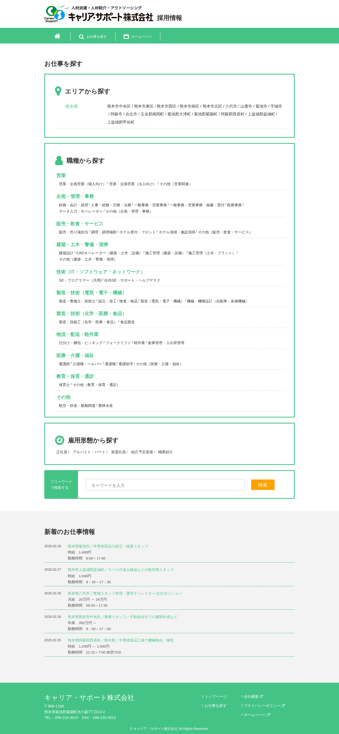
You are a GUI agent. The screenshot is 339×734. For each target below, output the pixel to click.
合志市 (131, 114)
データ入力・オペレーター (81, 211)
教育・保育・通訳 (75, 376)
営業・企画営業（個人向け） (82, 184)
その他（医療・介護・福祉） (159, 364)
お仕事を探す (216, 706)
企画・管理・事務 (75, 196)
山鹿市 (246, 106)
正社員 (61, 452)
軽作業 (139, 343)
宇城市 (276, 106)
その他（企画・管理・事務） (129, 211)
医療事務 (234, 205)
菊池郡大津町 (179, 114)
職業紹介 (165, 452)
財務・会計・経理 (73, 205)
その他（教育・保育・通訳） (96, 385)
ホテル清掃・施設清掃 (177, 232)
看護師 (64, 364)
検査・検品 (128, 301)
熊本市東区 (144, 106)
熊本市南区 (189, 106)
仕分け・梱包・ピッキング (81, 343)
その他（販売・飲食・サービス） (225, 232)
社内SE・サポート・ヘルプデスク (132, 280)
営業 (61, 175)
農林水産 (105, 405)
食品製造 (127, 322)
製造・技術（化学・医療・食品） (91, 313)
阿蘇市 (116, 114)
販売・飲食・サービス (79, 223)
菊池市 (261, 106)
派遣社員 (118, 452)
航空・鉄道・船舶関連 (77, 405)
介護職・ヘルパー (87, 364)
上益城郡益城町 (261, 114)
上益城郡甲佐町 (121, 122)
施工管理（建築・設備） (165, 253)
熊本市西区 (166, 106)
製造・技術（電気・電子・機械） (91, 292)
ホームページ (257, 715)
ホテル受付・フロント (137, 232)
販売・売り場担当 (73, 232)
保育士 (64, 385)
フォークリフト (118, 343)
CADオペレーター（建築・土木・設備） (109, 253)
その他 (63, 397)
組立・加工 (107, 301)
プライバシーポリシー (264, 706)
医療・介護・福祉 (75, 355)
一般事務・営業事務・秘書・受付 (197, 205)
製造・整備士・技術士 (77, 301)
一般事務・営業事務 (150, 205)
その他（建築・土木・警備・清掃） (88, 259)
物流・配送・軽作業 (77, 334)
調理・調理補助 (104, 232)
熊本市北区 (212, 106)
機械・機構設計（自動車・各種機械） (218, 301)
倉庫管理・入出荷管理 (166, 343)
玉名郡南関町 (152, 114)
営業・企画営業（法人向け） (133, 184)
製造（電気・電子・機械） (162, 301)
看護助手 (126, 364)
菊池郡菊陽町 (205, 114)
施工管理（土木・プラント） (212, 253)
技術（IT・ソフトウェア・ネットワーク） (100, 272)
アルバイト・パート (89, 452)
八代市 (231, 106)
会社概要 (253, 696)
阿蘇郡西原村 (232, 114)
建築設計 (66, 253)
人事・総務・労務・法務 (111, 205)
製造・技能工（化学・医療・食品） (88, 322)
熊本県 (71, 106)
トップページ (216, 696)
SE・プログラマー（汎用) (80, 280)
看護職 (110, 364)
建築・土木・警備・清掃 (82, 244)
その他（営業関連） (176, 184)
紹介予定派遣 (142, 452)
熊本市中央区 (119, 106)
